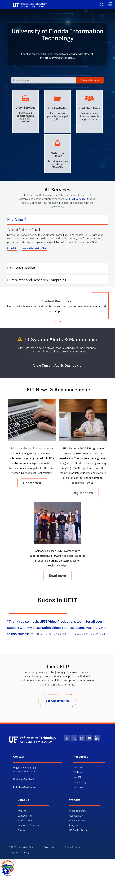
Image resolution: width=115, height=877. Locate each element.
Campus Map (24, 815)
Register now (83, 492)
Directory (78, 787)
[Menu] (110, 4)
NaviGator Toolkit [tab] (24, 267)
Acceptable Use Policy (19, 852)
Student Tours (25, 820)
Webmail (78, 772)
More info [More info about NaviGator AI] (12, 248)
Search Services (90, 80)
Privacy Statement (72, 847)
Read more (57, 575)
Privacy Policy (77, 820)
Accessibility (76, 815)
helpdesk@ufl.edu (24, 787)
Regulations (76, 825)
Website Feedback (24, 779)
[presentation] (60, 321)
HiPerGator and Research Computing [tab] (39, 279)
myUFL (77, 777)
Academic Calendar (28, 825)
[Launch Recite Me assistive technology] (5, 871)
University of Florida (26, 847)
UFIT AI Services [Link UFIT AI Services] (76, 199)
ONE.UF (77, 767)
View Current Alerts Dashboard (57, 365)
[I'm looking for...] (44, 80)
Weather (22, 810)
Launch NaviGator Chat (34, 248)
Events (21, 830)
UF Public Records (79, 830)
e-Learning (79, 782)
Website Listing (78, 810)
